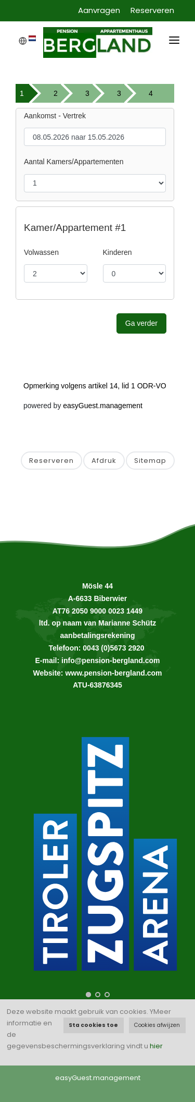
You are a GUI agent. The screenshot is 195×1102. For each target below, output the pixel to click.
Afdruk (104, 461)
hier (156, 1046)
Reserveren (152, 10)
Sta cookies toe (93, 1025)
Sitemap (150, 461)
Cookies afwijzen (157, 1025)
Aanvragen (99, 10)
